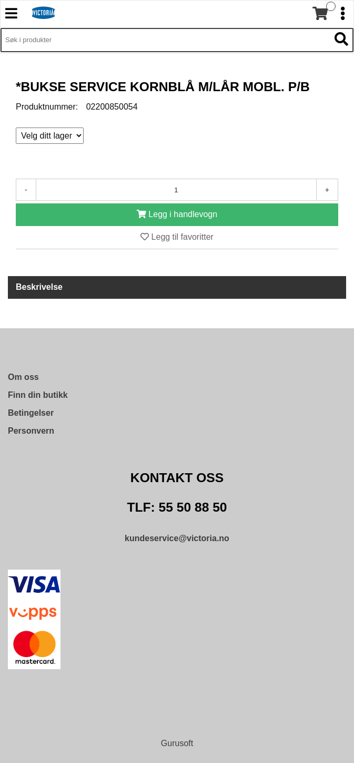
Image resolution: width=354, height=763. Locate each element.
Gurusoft (177, 743)
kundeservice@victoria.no (177, 538)
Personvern (31, 430)
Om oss (23, 377)
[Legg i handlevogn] (177, 214)
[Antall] (176, 190)
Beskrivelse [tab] (39, 286)
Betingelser (31, 412)
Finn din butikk (38, 394)
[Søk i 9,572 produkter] (165, 40)
